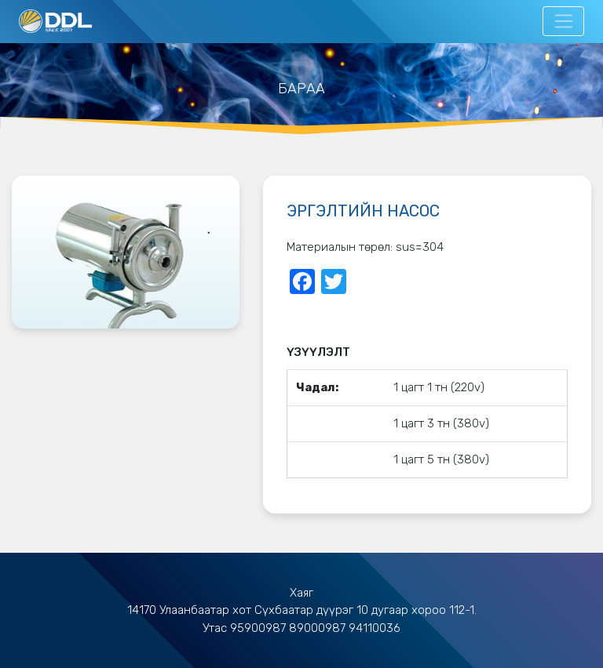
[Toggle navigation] (563, 21)
